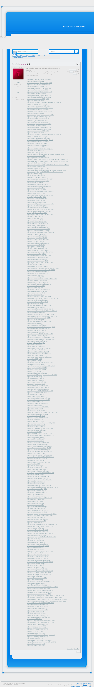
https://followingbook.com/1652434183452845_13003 (42, 412)
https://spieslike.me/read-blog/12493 (37, 604)
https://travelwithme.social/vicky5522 (37, 385)
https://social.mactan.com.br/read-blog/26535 (40, 590)
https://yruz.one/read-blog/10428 (36, 613)
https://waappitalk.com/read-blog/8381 (38, 271)
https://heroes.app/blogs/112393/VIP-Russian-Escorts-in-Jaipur (45, 172)
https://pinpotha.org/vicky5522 (35, 332)
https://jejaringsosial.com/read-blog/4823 (38, 617)
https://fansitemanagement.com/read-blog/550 (40, 428)
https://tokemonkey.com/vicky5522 (37, 104)
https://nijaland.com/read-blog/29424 (37, 325)
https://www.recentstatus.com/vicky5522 (38, 560)
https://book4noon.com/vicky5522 (36, 521)
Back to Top (70, 648)
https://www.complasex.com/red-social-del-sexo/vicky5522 (44, 102)
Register (82, 26)
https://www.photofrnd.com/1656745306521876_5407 (42, 487)
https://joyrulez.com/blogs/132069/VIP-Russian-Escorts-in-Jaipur (45, 154)
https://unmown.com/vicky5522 (36, 193)
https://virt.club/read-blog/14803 (36, 644)
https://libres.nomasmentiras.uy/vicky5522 (39, 594)
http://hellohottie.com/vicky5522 (36, 517)
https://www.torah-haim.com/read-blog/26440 (40, 571)
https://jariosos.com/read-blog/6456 (37, 489)
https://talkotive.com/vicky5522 (36, 174)
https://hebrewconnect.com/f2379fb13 (38, 407)
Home (64, 26)
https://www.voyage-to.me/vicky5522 (37, 417)
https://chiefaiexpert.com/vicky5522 (37, 280)
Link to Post (76, 648)
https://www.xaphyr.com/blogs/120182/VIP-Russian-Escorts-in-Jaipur (47, 599)
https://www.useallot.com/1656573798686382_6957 (42, 279)
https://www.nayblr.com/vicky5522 (37, 410)
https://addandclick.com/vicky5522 (37, 563)
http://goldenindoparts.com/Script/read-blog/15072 (41, 642)
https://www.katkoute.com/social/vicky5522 (39, 230)
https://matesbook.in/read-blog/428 (37, 458)
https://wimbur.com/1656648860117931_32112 (40, 457)
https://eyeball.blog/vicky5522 (35, 494)
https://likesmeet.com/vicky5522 (36, 175)
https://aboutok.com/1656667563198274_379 (40, 391)
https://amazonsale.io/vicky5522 (36, 286)
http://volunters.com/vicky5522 (36, 364)
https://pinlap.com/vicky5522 (35, 275)
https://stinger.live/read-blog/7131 (36, 234)
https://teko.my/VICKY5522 (35, 218)
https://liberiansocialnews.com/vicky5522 (39, 353)
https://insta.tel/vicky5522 (34, 359)
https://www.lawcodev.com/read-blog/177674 (40, 252)
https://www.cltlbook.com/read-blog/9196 (39, 572)
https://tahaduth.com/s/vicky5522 (36, 330)
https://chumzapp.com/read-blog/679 (37, 478)
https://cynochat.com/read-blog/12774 (38, 629)
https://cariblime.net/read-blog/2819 (37, 490)
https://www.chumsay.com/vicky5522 (37, 636)
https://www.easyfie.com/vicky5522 (37, 86)
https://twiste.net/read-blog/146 (36, 416)
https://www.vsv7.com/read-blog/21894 (38, 239)
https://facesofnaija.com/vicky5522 (37, 512)
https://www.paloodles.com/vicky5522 (38, 555)
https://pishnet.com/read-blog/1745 (37, 467)
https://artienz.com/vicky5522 (35, 394)
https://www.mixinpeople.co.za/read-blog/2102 (40, 337)
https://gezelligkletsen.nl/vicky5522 (37, 213)
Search (72, 26)
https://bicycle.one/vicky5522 (35, 528)
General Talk (31, 56)
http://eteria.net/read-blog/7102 (36, 633)
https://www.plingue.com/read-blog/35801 (39, 117)
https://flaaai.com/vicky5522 (35, 539)
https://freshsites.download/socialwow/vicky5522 (41, 327)
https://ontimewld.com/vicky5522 (36, 202)
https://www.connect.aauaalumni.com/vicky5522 (41, 423)
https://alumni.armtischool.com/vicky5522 (39, 97)
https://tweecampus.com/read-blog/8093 (38, 588)
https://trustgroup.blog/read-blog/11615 (38, 469)
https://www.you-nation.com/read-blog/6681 (39, 480)
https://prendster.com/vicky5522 (36, 147)
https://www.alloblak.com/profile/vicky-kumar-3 (41, 635)
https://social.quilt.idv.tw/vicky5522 (37, 259)
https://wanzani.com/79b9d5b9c (36, 188)
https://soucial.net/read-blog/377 (36, 439)
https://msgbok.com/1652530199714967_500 (40, 195)
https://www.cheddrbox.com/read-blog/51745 (40, 108)
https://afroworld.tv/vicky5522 (35, 323)
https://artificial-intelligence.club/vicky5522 (39, 111)
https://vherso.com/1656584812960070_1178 (40, 334)
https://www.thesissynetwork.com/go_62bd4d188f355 (42, 298)
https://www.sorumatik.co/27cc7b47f (37, 291)
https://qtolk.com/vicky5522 (35, 220)
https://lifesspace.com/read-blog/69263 (38, 546)
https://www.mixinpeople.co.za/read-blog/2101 (40, 204)
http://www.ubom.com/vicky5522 (36, 645)
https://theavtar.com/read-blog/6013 (37, 206)
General (24, 56)
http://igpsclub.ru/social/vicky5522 (37, 373)
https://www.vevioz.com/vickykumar (37, 544)
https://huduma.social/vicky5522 (36, 156)
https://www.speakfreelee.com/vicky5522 (38, 398)
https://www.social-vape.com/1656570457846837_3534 (43, 268)
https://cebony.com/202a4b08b (35, 460)
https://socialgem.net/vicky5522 (36, 482)
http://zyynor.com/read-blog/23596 (37, 222)
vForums (85, 685)
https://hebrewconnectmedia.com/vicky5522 (39, 305)
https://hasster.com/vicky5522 (35, 565)
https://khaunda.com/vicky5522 (36, 377)
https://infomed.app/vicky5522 (35, 503)
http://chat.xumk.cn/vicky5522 (35, 505)
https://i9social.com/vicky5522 (35, 540)
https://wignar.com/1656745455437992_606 (39, 498)
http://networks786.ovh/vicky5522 (37, 93)
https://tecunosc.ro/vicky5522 (35, 277)
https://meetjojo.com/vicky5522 (36, 384)
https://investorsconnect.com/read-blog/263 (39, 451)
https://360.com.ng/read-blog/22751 (37, 248)
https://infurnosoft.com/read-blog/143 (37, 300)
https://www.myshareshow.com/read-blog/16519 (40, 620)
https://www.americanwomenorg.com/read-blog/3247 (42, 524)
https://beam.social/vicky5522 (35, 549)
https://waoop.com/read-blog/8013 (37, 190)
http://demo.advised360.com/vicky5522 (38, 510)
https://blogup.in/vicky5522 (35, 401)
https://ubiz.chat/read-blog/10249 (36, 320)
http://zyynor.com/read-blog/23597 (37, 225)
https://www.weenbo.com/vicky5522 (37, 266)
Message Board (16, 56)
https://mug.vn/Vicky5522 (34, 576)
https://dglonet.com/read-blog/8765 (37, 608)
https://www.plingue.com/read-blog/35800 (39, 88)
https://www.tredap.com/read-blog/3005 (38, 229)
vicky (18, 82)
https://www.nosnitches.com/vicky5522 (38, 442)
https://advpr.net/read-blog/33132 (36, 254)
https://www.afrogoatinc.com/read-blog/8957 (40, 179)
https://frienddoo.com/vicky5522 (36, 430)
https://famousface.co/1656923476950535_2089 (40, 622)
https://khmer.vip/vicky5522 (35, 553)
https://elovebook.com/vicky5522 (36, 483)
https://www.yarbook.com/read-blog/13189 (39, 95)
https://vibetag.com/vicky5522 (35, 419)
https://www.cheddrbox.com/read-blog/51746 (40, 140)
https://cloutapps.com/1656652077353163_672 (40, 473)
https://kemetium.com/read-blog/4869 (37, 336)
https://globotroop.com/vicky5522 (36, 437)
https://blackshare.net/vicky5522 (36, 166)
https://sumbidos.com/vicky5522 (36, 508)
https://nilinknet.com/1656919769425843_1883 (40, 603)
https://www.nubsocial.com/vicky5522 (38, 387)
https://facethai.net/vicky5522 (35, 81)
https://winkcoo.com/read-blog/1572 (37, 531)
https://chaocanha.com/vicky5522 (36, 535)
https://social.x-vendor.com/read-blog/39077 (39, 574)
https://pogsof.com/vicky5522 (35, 264)
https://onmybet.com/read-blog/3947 (37, 444)
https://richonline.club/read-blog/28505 (38, 109)
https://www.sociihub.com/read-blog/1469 (39, 450)
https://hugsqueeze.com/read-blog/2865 (38, 476)
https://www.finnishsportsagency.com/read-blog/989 (42, 375)
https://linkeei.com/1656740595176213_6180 (40, 433)
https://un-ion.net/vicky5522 (35, 631)
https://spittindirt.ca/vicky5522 (35, 499)
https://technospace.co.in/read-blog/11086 (39, 448)
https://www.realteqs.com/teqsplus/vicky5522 (40, 149)
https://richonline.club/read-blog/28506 (38, 141)
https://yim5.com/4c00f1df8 (35, 182)
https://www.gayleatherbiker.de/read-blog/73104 (40, 581)
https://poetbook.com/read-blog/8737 (37, 227)
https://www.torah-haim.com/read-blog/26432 (40, 562)
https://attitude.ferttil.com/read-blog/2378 (38, 318)
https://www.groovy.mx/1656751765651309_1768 (41, 537)
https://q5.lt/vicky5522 (33, 464)
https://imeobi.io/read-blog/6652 (36, 466)
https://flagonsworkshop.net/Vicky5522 (38, 157)
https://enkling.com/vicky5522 (35, 441)
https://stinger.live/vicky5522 (35, 216)
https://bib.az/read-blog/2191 (35, 287)
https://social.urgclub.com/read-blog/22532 (39, 255)
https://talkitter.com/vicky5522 (35, 612)
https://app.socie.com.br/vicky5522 (37, 247)
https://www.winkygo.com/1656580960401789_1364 (42, 311)
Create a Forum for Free (77, 686)
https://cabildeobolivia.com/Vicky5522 (38, 168)
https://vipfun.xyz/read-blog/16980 (37, 198)
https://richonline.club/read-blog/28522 (38, 257)
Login (77, 26)
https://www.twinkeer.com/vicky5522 (37, 492)
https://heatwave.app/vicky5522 (36, 293)
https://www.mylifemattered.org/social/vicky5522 (41, 435)
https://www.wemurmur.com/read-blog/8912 (39, 640)
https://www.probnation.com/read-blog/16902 (40, 362)
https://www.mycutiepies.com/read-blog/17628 (40, 232)
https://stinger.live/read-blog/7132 (36, 197)
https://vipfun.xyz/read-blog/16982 (37, 238)
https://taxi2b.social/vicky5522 (35, 371)
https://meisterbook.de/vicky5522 (36, 304)
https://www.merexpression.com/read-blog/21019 (41, 270)
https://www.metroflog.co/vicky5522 (37, 261)
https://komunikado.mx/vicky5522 (37, 382)
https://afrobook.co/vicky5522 (35, 344)
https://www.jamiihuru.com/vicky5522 (38, 181)
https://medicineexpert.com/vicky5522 (38, 250)
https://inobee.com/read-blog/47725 (37, 152)
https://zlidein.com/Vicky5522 (35, 567)
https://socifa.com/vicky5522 (35, 409)
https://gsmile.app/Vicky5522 (35, 150)
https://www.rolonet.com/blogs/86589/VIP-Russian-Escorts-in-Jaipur (46, 170)
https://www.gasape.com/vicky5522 (37, 583)
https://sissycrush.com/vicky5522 (36, 177)
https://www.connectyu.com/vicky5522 (38, 273)
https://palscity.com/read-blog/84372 (37, 120)
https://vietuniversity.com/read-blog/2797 (38, 462)
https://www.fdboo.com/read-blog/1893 (38, 352)
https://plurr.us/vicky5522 (34, 432)
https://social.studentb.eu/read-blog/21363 (39, 186)
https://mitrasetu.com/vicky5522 (36, 312)
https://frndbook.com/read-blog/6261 (37, 302)
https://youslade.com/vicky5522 (36, 453)
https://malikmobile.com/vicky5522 (37, 578)
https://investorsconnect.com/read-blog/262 (39, 446)
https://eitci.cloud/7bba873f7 (35, 405)
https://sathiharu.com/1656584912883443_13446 (41, 339)
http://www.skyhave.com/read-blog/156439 (39, 592)
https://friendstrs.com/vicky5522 (36, 425)
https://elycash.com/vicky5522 (35, 547)
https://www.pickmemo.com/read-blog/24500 (40, 515)
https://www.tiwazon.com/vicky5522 (37, 414)
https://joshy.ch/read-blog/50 (35, 355)
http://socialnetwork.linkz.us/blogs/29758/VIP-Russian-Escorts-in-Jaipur (47, 159)
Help (68, 26)
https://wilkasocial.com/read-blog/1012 (38, 282)
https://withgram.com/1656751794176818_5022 (40, 526)
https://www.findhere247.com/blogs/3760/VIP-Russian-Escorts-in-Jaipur (48, 161)
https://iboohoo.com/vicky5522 (36, 346)
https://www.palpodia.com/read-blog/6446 (39, 284)
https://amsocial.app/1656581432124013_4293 (40, 314)
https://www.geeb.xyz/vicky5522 (36, 542)
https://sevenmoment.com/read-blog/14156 (39, 211)
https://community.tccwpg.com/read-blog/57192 (40, 115)
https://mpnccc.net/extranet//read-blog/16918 (39, 455)
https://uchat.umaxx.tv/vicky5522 (36, 580)
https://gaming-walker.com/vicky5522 (38, 471)
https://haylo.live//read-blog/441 (36, 343)
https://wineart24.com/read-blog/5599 (37, 530)
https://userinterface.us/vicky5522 (36, 101)
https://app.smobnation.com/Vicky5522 (38, 145)
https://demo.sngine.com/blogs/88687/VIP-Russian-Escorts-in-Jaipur (46, 601)
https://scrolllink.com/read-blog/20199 (38, 389)
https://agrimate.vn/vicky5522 (35, 360)
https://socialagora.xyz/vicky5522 (36, 626)
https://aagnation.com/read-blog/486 (37, 341)
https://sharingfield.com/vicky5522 (37, 585)
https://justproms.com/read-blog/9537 (37, 519)
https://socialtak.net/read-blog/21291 (37, 624)
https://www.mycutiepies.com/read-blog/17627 (40, 191)
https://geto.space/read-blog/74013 (37, 368)
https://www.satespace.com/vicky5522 (38, 118)
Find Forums (87, 686)
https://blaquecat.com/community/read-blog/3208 (41, 366)
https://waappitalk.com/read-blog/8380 (38, 243)
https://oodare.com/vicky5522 (35, 241)
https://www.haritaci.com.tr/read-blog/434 (39, 485)
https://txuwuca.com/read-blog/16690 (37, 207)
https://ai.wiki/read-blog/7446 (35, 295)
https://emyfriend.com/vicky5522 (36, 474)
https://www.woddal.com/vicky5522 (37, 569)
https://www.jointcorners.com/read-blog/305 (39, 357)
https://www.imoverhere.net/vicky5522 (38, 393)
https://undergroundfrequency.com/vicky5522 (40, 533)
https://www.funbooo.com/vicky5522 (37, 90)
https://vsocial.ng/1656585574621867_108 (39, 348)
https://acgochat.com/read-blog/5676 (37, 184)
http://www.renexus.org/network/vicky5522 (39, 79)
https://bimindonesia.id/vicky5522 (36, 501)
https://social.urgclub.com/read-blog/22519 (39, 124)
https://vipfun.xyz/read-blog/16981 (37, 236)
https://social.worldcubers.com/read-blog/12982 (40, 209)
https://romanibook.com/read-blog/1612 (38, 400)
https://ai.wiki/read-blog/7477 (35, 523)
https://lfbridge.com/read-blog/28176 (37, 615)
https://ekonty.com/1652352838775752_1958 (40, 551)
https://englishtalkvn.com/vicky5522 (37, 403)
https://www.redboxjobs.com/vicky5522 (38, 289)
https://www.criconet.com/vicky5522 (37, 606)
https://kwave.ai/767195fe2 (34, 619)
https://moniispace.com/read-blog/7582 (38, 223)
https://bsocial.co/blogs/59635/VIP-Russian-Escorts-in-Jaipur (44, 597)
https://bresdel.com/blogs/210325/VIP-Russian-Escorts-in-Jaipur (45, 596)
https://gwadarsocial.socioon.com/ (36, 496)
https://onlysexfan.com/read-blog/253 (37, 507)
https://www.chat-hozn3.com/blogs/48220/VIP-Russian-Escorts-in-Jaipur (48, 165)
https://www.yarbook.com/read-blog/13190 (39, 127)
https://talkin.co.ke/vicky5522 (35, 378)
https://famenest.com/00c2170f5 (36, 245)
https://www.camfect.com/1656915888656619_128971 (42, 587)
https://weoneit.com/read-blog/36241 (37, 556)
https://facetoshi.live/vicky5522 (36, 426)
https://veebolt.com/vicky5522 (35, 638)
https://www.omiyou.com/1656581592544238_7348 (42, 316)
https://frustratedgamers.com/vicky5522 (38, 106)
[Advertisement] (47, 43)
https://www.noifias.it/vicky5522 (36, 307)
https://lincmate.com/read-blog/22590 (37, 610)
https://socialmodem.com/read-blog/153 (38, 328)
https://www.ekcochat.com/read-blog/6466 (39, 296)
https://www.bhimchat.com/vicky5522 (38, 99)
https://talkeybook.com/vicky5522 (36, 163)
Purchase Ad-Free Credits (84, 683)
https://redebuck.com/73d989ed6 (36, 350)
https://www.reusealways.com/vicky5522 (38, 84)
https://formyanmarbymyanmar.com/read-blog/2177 (42, 514)
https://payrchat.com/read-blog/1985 (37, 628)
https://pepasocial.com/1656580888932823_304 (40, 309)
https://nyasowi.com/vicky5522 (36, 396)
